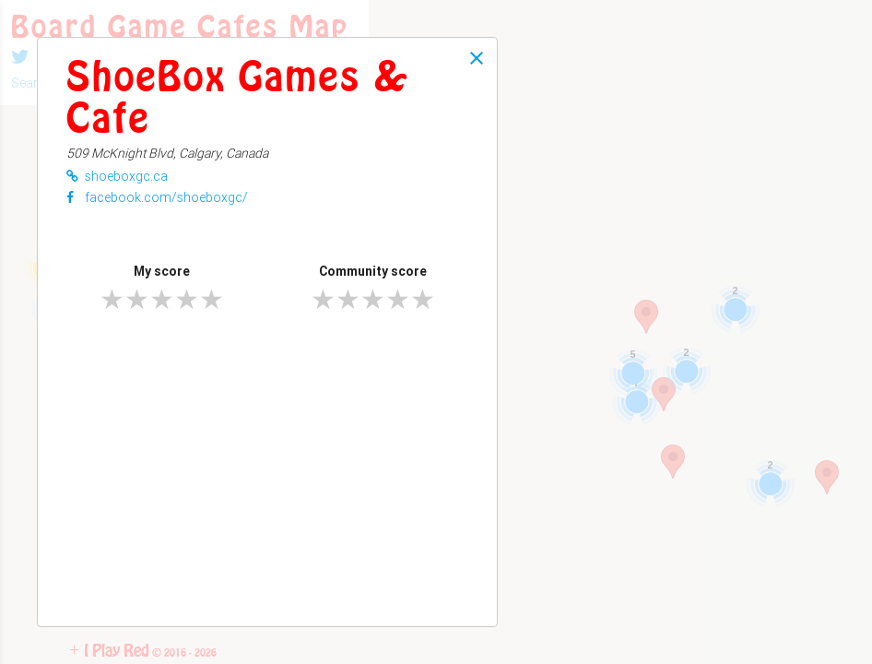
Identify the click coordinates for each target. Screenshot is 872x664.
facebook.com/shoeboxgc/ (157, 197)
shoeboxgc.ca (117, 176)
